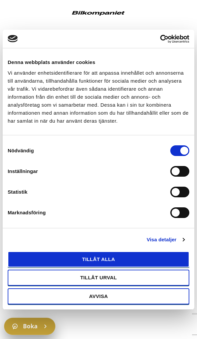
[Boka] (29, 326)
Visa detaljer (161, 239)
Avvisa (98, 296)
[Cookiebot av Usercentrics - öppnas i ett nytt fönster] (160, 39)
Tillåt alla (98, 259)
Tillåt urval (98, 277)
